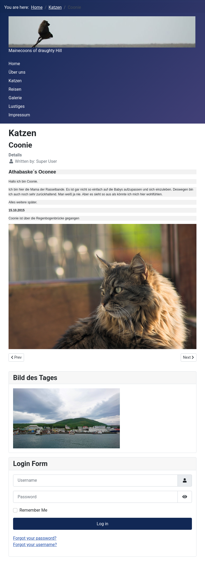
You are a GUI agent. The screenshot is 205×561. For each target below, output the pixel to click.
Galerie (15, 97)
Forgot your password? (34, 538)
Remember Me (33, 510)
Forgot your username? (35, 544)
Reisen (15, 89)
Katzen (15, 80)
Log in (102, 523)
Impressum (19, 114)
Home (14, 63)
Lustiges (17, 106)
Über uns (17, 72)
